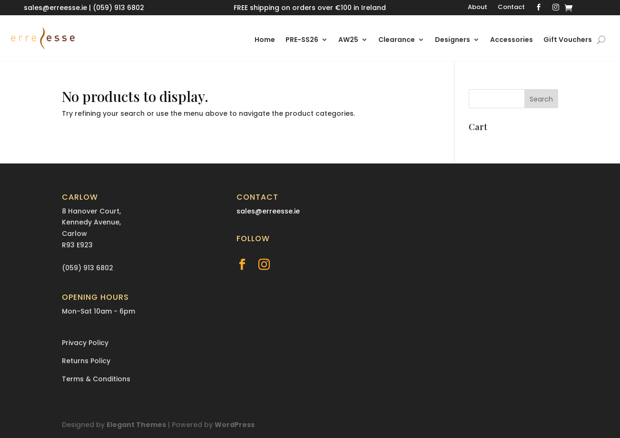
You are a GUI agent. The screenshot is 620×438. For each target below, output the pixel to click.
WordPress (235, 424)
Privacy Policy (85, 342)
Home (265, 40)
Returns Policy (86, 361)
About (477, 7)
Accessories (511, 40)
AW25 (348, 40)
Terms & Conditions (96, 379)
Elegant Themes (136, 424)
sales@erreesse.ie (55, 7)
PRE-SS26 (301, 40)
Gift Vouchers (567, 40)
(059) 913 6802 (118, 7)
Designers (452, 40)
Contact (511, 7)
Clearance (396, 40)
